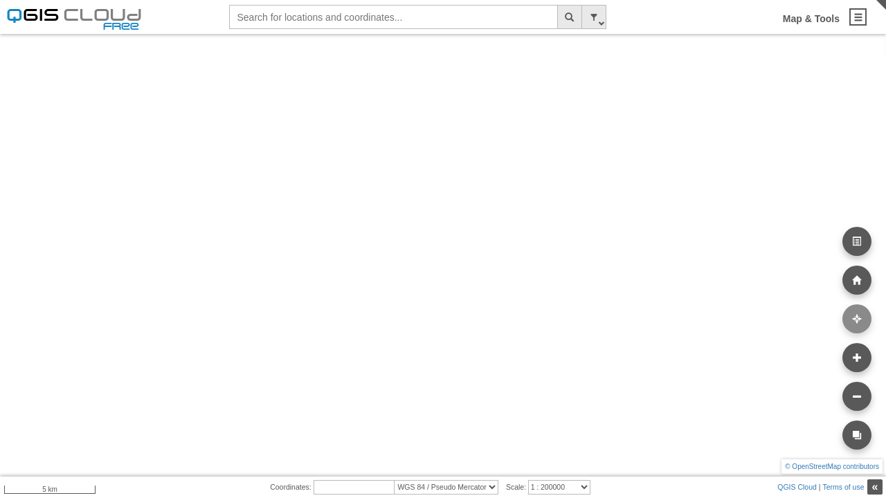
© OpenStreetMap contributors (832, 466)
